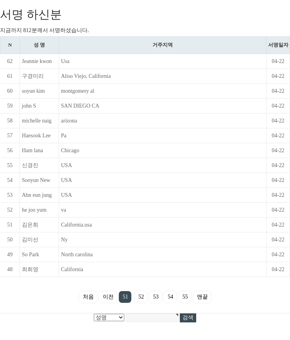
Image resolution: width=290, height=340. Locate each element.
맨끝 (202, 297)
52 (141, 297)
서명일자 (278, 45)
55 (185, 297)
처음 (88, 297)
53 (156, 297)
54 (170, 297)
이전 (108, 297)
